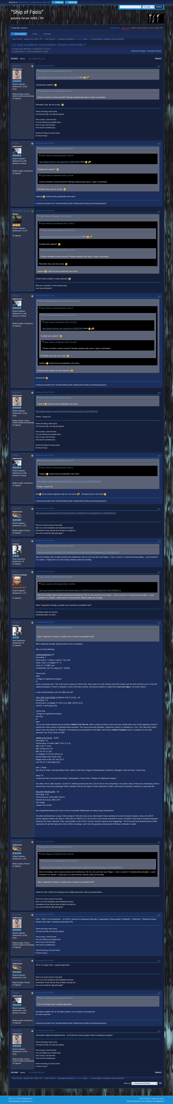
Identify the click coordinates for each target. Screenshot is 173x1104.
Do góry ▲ (160, 1098)
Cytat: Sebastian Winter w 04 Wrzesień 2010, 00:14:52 (59, 301)
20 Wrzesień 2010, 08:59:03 (45, 841)
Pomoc (141, 1098)
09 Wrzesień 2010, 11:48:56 (45, 508)
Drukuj (158, 58)
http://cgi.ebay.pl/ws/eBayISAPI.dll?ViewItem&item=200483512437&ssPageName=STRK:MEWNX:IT (76, 513)
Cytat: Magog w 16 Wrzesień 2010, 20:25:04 (55, 577)
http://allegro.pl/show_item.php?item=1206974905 (57, 77)
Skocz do (127, 1083)
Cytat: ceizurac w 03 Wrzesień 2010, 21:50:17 (56, 149)
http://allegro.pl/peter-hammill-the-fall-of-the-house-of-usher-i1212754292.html (67, 411)
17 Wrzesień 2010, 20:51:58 (45, 571)
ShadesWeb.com (26, 1101)
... (42, 59)
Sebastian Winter (21, 211)
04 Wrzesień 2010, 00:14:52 (45, 211)
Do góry (14, 1072)
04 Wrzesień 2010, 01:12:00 (45, 295)
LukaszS (17, 508)
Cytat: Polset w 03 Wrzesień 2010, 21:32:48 (55, 91)
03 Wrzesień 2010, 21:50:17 (45, 65)
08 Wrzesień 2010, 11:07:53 (45, 392)
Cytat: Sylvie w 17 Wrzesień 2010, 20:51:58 (55, 628)
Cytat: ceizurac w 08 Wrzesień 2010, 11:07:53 (56, 461)
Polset (16, 143)
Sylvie (85, 39)
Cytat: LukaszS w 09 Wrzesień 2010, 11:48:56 (56, 546)
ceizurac (17, 65)
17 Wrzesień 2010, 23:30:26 (45, 622)
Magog (16, 540)
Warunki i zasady (150, 1098)
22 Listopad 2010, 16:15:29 (45, 992)
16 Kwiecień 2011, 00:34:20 (45, 1030)
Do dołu (14, 58)
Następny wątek (154, 51)
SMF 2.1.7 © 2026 (15, 1098)
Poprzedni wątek (138, 51)
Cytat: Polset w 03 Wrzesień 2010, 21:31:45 (55, 71)
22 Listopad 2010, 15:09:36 (45, 960)
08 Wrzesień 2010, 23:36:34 (45, 455)
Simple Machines (26, 1098)
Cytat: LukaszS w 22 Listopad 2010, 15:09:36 (56, 998)
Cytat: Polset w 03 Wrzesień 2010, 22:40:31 (55, 216)
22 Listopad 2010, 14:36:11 (45, 914)
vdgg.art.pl (125, 28)
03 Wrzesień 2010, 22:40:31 (45, 143)
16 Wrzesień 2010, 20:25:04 (45, 540)
